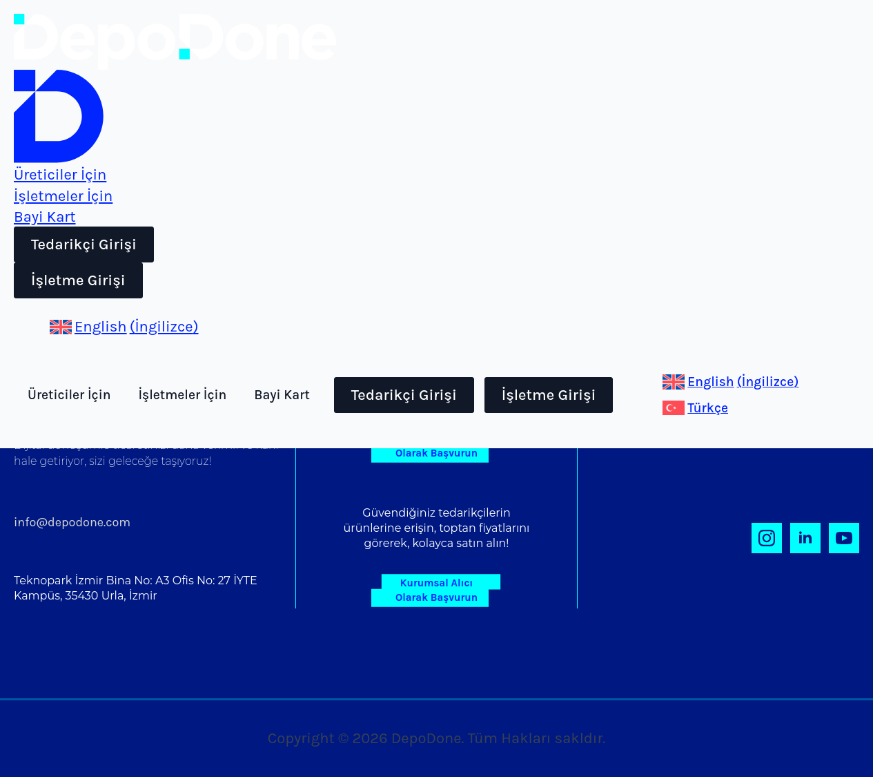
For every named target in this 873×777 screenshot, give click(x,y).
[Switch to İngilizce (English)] (124, 327)
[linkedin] (805, 538)
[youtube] (844, 538)
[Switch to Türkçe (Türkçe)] (695, 408)
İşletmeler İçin (182, 395)
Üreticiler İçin (69, 395)
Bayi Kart (282, 395)
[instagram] (767, 538)
